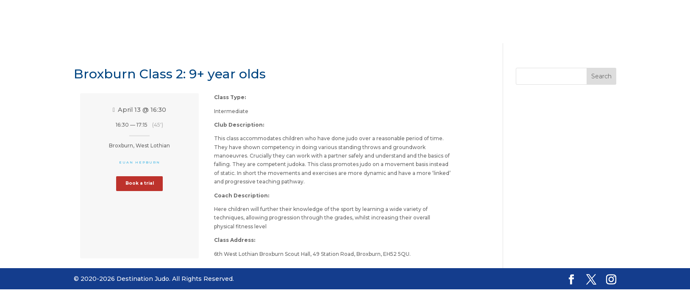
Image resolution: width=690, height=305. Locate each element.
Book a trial (139, 183)
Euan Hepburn (139, 162)
